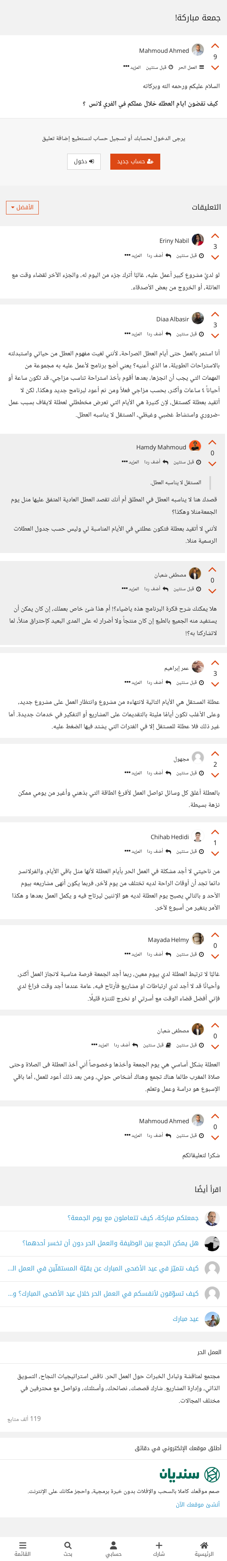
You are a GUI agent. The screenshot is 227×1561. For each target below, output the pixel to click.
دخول (84, 161)
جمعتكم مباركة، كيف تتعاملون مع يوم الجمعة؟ (133, 1225)
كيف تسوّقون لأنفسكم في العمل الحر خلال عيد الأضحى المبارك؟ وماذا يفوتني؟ (103, 1300)
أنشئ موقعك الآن (198, 1511)
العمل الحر (190, 67)
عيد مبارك (186, 1326)
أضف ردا (159, 256)
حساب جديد (135, 161)
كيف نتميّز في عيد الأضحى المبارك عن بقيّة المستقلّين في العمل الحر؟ (103, 1275)
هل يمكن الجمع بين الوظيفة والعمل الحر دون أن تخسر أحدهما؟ (110, 1250)
